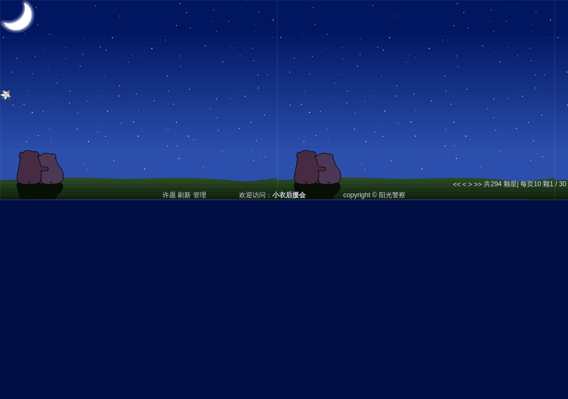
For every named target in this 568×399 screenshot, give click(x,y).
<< (456, 184)
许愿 (169, 195)
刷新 (184, 195)
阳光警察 (392, 195)
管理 (199, 195)
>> (477, 184)
